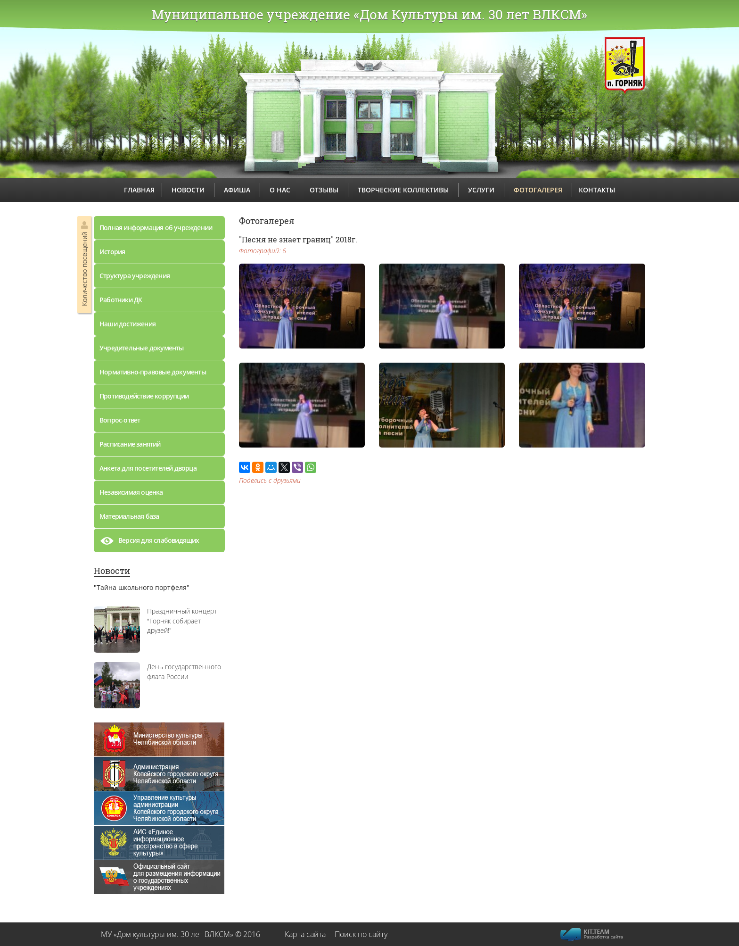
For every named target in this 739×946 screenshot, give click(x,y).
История (112, 251)
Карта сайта (305, 934)
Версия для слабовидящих (149, 542)
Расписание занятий (130, 444)
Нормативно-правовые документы (152, 371)
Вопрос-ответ (119, 419)
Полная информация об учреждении (155, 227)
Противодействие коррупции (144, 395)
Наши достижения (127, 323)
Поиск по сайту (361, 934)
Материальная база (129, 516)
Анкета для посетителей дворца (148, 468)
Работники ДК (120, 299)
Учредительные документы (141, 347)
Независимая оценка (131, 492)
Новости (112, 570)
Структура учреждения (134, 275)
